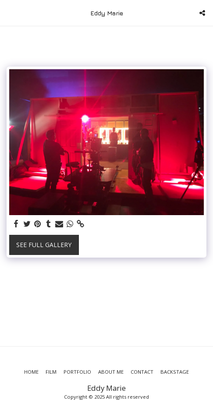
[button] (9, 12)
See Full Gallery (43, 245)
